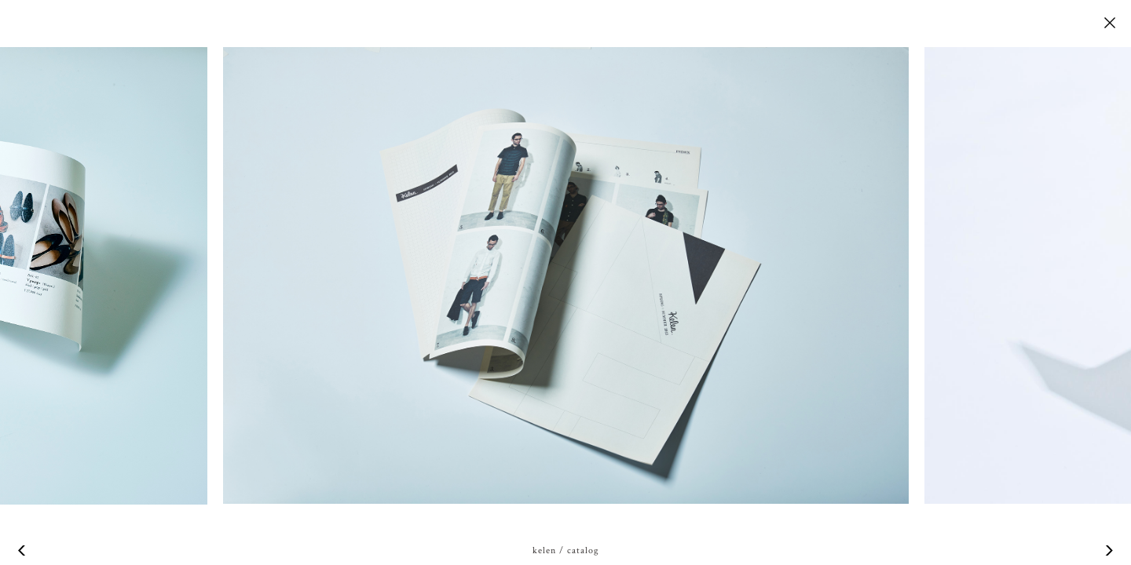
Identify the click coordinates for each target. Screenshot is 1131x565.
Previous (23, 551)
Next (1107, 551)
